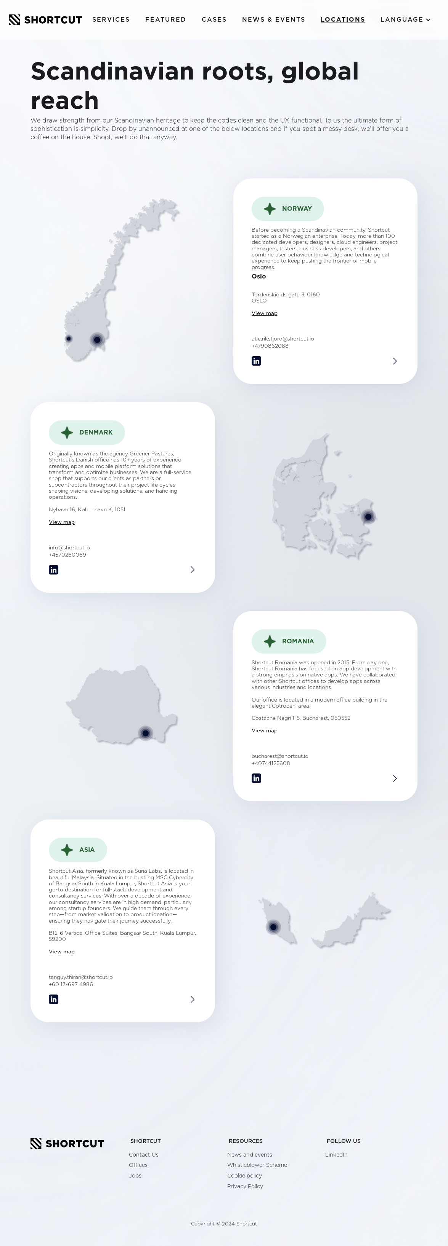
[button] (406, 19)
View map (265, 313)
